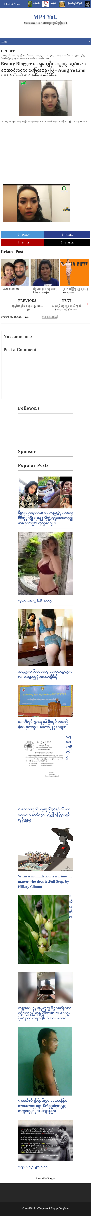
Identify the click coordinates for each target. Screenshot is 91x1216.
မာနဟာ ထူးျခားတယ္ (33, 1166)
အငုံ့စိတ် (56, 4)
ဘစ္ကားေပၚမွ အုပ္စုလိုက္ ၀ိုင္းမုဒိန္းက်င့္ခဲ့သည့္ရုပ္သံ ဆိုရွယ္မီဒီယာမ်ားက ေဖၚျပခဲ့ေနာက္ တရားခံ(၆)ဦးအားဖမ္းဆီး (44, 1013)
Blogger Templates (60, 1208)
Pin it (24, 242)
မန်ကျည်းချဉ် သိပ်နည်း (77, 4)
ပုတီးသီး (40, 4)
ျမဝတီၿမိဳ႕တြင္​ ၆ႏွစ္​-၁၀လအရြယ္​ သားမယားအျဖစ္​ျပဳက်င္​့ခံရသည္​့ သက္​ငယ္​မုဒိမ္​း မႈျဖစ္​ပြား (42, 1105)
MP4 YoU (45, 17)
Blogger (51, 1178)
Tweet (24, 234)
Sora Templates (41, 1208)
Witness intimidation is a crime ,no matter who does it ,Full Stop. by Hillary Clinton (45, 881)
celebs (36, 75)
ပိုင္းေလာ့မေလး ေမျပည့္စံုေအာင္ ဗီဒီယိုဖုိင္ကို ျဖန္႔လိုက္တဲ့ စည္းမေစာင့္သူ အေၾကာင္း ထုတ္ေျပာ (45, 517)
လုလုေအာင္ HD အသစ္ (35, 600)
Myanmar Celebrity (48, 75)
